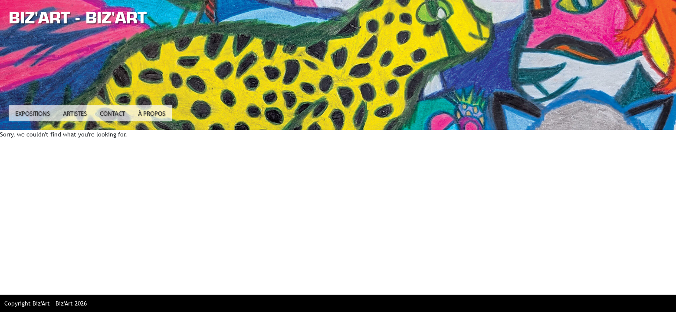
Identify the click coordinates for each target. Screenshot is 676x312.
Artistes (75, 113)
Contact (112, 113)
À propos (151, 113)
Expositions (32, 113)
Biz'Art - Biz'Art (78, 17)
